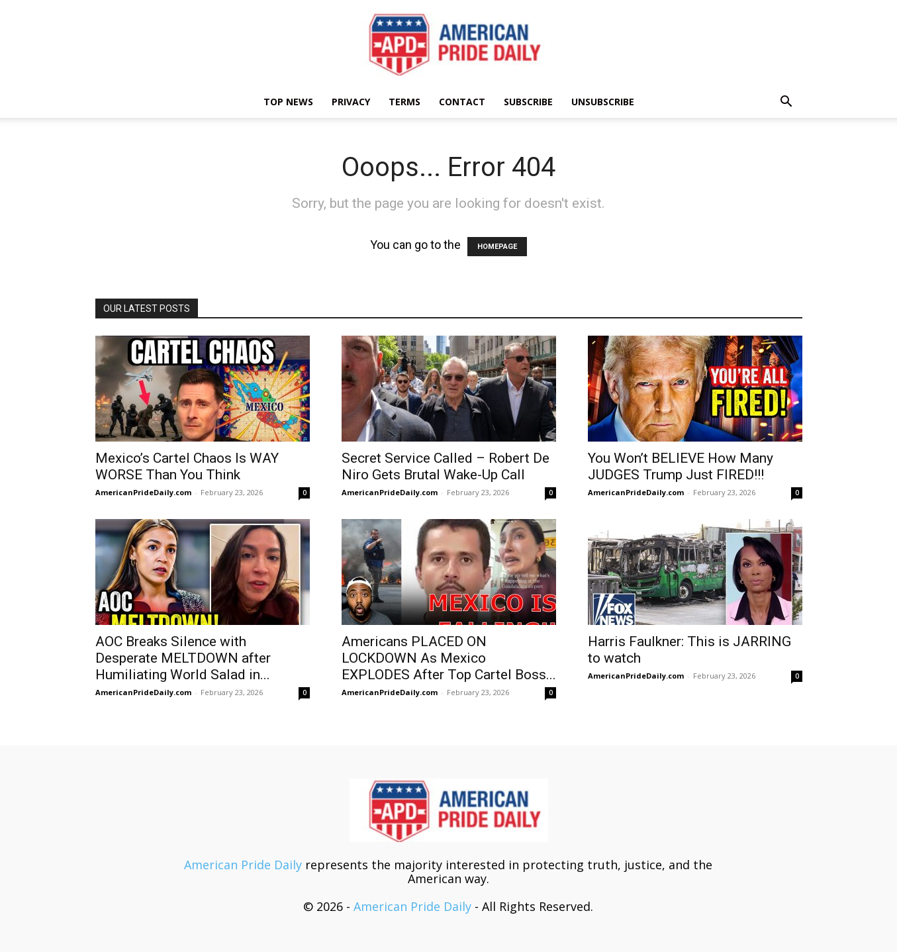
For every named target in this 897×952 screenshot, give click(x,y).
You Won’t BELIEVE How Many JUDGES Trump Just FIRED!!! (680, 466)
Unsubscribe (602, 101)
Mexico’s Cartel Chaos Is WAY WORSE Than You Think (187, 466)
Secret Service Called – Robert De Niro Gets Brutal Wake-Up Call (445, 466)
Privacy (351, 101)
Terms (404, 101)
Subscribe (528, 101)
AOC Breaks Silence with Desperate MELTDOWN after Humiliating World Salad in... (183, 658)
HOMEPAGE (497, 246)
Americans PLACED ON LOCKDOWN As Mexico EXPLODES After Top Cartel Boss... (449, 658)
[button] (786, 102)
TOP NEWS (288, 101)
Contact (462, 101)
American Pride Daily (243, 865)
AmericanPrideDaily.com (143, 492)
